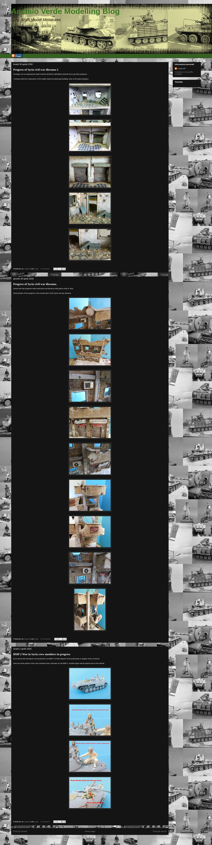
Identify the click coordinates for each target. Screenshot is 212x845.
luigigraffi (181, 68)
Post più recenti (20, 831)
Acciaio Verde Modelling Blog (65, 11)
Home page (90, 831)
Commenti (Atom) (93, 838)
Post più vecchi (160, 831)
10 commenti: (45, 639)
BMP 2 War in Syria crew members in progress (41, 654)
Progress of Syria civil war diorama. (35, 284)
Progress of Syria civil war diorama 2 (35, 69)
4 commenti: (45, 269)
